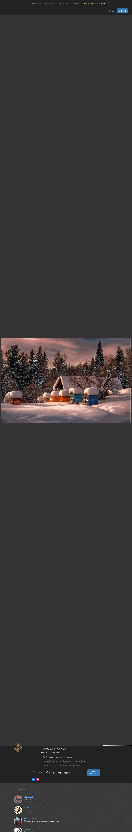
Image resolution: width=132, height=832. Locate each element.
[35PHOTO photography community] (16, 3)
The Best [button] (63, 4)
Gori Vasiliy (28, 797)
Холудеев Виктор (51, 753)
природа (54, 761)
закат (85, 761)
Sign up (122, 11)
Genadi (27, 829)
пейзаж (68, 761)
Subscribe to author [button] (94, 773)
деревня (76, 761)
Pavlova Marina (30, 818)
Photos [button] (36, 4)
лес (61, 761)
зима (46, 761)
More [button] (76, 4)
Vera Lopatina (29, 807)
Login (111, 11)
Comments (23, 789)
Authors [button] (49, 4)
